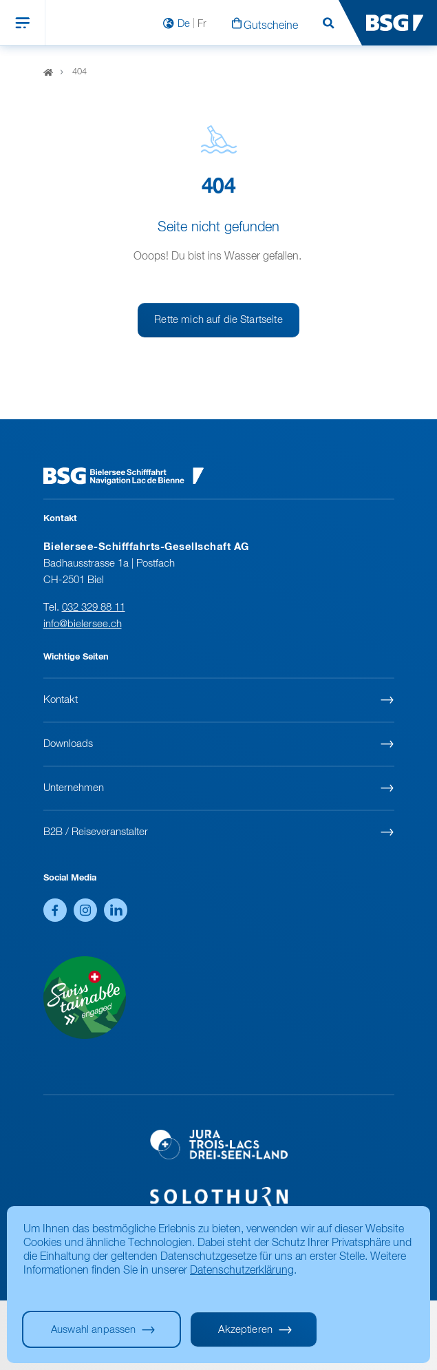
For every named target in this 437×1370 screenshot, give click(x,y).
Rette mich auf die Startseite (218, 320)
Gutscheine (271, 26)
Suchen (328, 24)
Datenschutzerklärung (242, 1270)
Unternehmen (73, 788)
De (184, 24)
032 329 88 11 (93, 607)
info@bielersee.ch (82, 624)
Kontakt (60, 700)
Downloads (68, 744)
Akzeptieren (245, 1330)
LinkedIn (115, 910)
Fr (202, 24)
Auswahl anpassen (93, 1330)
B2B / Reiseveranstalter (95, 832)
